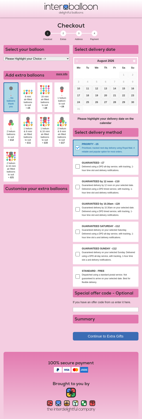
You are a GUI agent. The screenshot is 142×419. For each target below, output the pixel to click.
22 (123, 95)
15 (123, 88)
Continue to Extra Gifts (105, 336)
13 (105, 88)
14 (114, 88)
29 (123, 102)
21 (114, 95)
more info (62, 74)
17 (78, 95)
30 (132, 102)
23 (132, 95)
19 (96, 95)
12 (96, 88)
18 (87, 95)
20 (105, 95)
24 (78, 102)
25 (87, 102)
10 (78, 88)
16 (132, 88)
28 (114, 102)
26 (96, 102)
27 (105, 102)
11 (87, 88)
